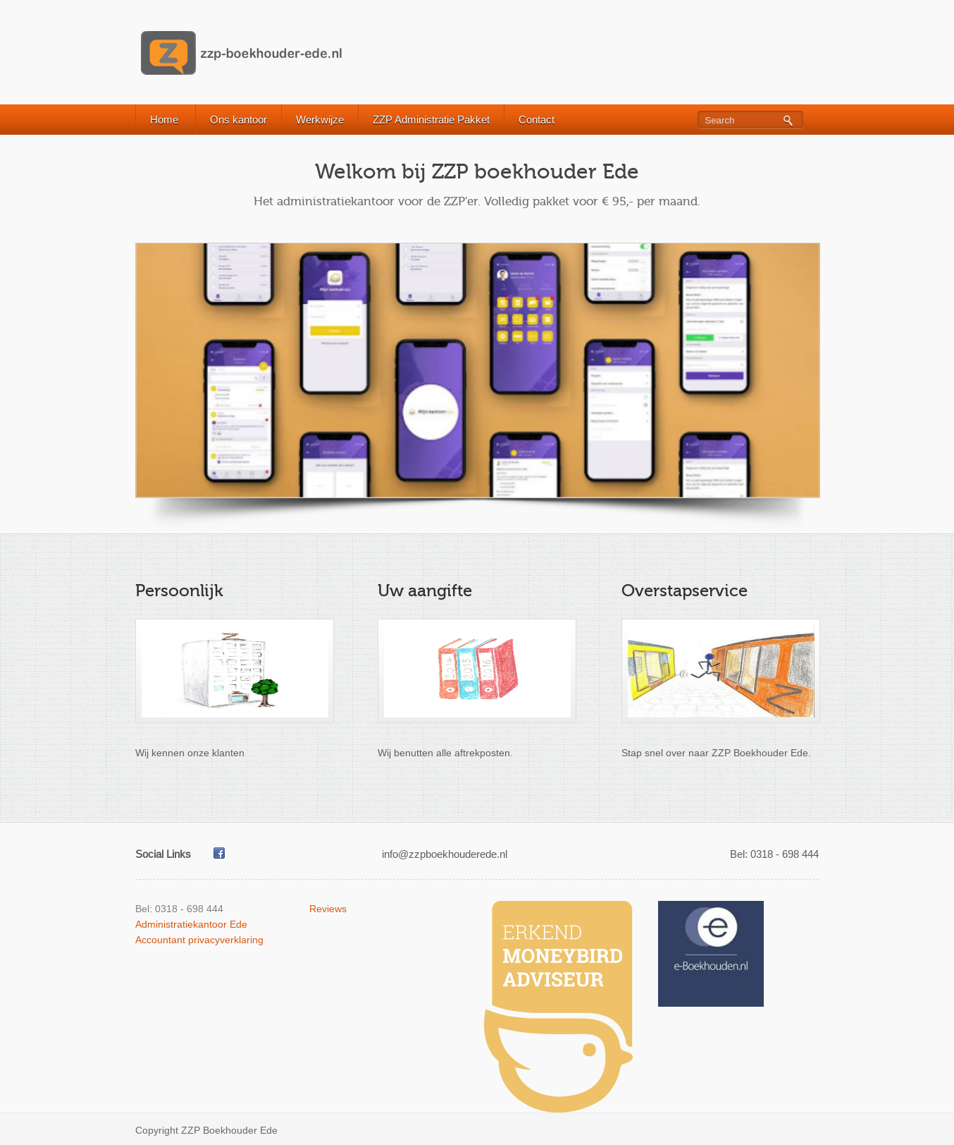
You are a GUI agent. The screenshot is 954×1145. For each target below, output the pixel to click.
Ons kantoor (238, 120)
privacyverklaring (226, 939)
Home (164, 120)
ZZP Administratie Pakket (431, 120)
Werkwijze (320, 120)
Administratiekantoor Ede (191, 924)
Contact (537, 120)
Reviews (328, 908)
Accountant (160, 939)
